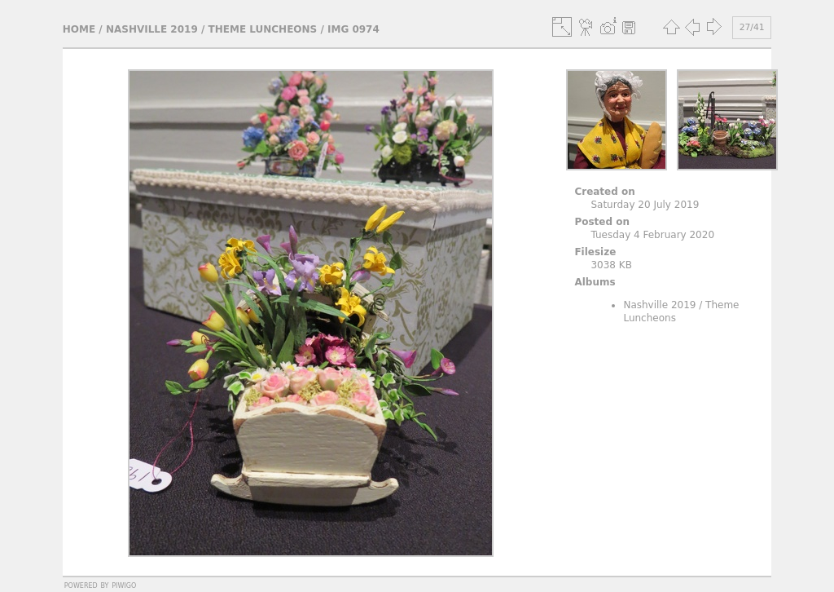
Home (79, 29)
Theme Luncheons (263, 29)
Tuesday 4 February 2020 (652, 235)
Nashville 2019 (152, 29)
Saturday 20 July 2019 (644, 204)
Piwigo (124, 584)
